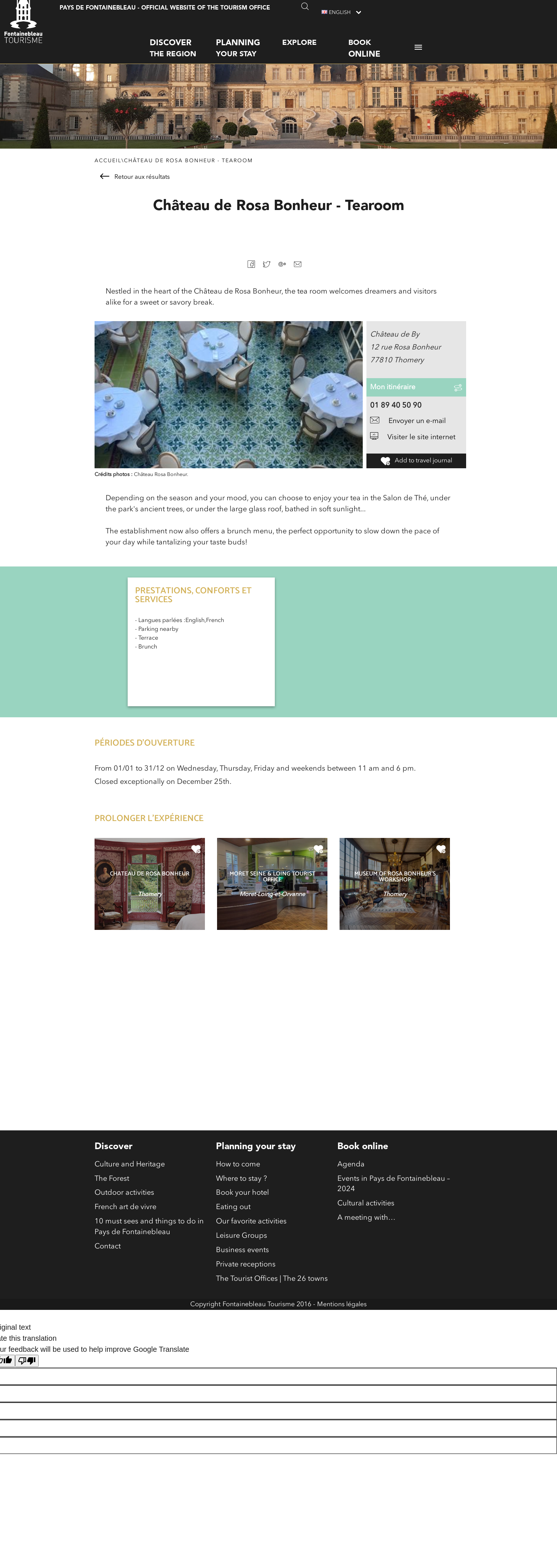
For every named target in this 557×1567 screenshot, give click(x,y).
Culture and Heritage (130, 1176)
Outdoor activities (124, 1206)
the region (183, 41)
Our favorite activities (251, 1235)
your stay (249, 41)
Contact (108, 1261)
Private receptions (246, 1279)
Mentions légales (342, 1320)
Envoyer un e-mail (409, 434)
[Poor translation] (27, 1377)
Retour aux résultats (135, 178)
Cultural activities (365, 1217)
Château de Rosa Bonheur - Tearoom (188, 162)
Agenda (351, 1176)
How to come (238, 1176)
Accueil (108, 162)
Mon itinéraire (393, 395)
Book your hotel (242, 1206)
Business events (242, 1265)
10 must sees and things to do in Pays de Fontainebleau (149, 1241)
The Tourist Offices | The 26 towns (272, 1294)
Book (381, 42)
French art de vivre (125, 1221)
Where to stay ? (241, 1191)
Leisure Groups (241, 1250)
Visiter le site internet (413, 450)
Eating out (233, 1221)
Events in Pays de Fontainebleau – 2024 (393, 1197)
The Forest (112, 1191)
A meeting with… (366, 1232)
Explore (299, 36)
